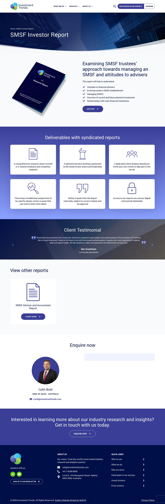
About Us (87, 6)
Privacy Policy (148, 500)
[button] (13, 245)
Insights (73, 6)
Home (12, 29)
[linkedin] (12, 474)
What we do (59, 6)
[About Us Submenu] (92, 6)
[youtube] (19, 474)
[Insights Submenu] (79, 6)
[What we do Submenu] (66, 6)
